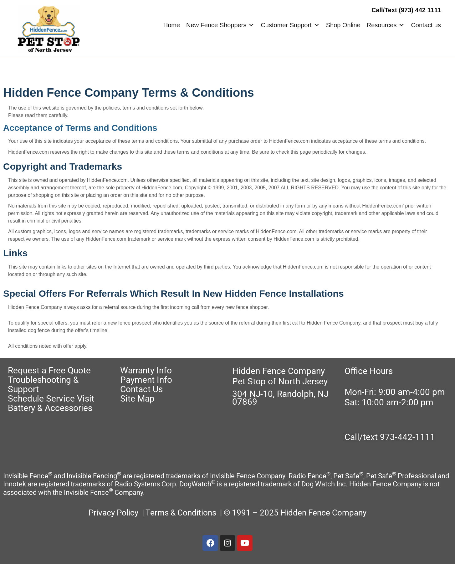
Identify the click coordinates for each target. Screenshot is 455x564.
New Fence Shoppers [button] (220, 25)
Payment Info (146, 380)
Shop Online (343, 25)
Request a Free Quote (49, 370)
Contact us (426, 25)
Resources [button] (386, 25)
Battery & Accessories (50, 408)
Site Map (137, 398)
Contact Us (141, 389)
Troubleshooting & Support (43, 384)
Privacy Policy (113, 512)
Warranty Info (146, 370)
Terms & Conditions (182, 512)
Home (171, 25)
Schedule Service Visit (51, 398)
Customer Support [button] (290, 25)
